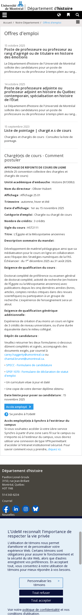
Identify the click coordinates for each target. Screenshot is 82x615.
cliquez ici (54, 449)
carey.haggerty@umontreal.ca (24, 354)
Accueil (7, 22)
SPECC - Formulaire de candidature (29, 365)
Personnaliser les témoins (43, 583)
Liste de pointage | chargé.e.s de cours (37, 130)
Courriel (7, 501)
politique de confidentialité (41, 610)
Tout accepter (41, 600)
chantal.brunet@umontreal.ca (24, 359)
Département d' (50, 8)
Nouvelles (8, 515)
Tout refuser (41, 593)
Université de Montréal (12, 5)
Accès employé (16, 407)
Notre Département (27, 22)
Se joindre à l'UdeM (22, 414)
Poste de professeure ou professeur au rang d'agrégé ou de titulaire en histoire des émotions (38, 53)
